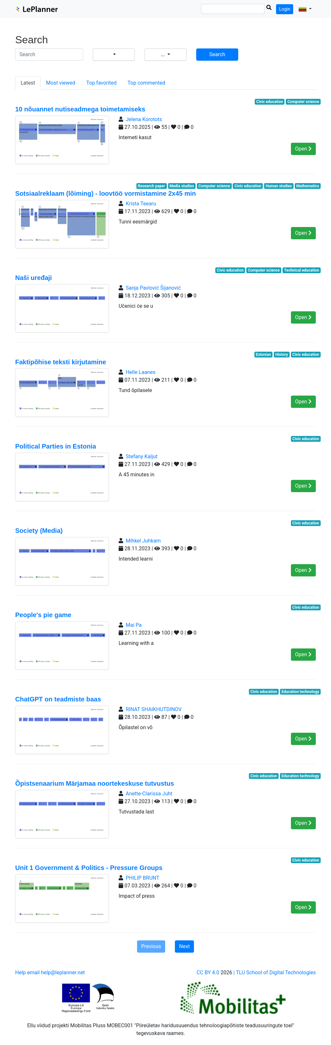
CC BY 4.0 (208, 972)
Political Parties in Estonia (55, 446)
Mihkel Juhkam (143, 541)
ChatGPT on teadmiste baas (58, 699)
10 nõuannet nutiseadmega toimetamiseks (80, 109)
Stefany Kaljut (141, 456)
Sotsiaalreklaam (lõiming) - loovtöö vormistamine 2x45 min (105, 193)
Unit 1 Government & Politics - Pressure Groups (89, 867)
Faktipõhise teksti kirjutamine (60, 362)
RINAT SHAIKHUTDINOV (154, 709)
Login (284, 9)
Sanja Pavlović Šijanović (153, 288)
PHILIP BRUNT (142, 878)
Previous (151, 946)
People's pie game (43, 614)
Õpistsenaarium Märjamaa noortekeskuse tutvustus (94, 783)
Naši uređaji (33, 277)
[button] (305, 9)
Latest (28, 83)
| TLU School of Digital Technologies (274, 972)
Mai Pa (134, 625)
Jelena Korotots (144, 119)
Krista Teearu (141, 204)
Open (303, 149)
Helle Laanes (140, 372)
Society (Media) (39, 530)
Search (217, 54)
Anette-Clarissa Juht (149, 794)
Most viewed (60, 83)
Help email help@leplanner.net (50, 972)
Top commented (146, 83)
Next (184, 946)
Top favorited (101, 83)
